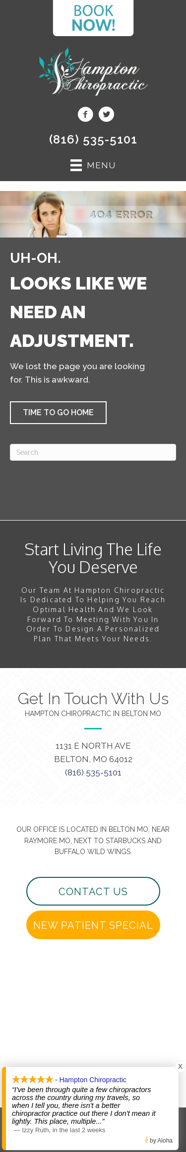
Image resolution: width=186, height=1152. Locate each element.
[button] (58, 412)
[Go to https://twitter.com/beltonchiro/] (106, 115)
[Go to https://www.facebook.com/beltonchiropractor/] (85, 115)
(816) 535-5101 (93, 139)
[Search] (93, 452)
